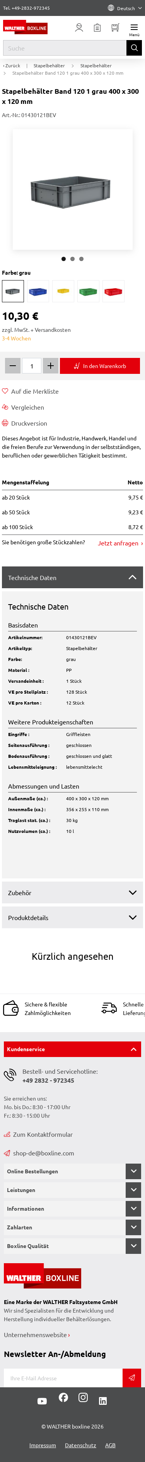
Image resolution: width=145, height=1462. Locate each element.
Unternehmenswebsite (35, 1334)
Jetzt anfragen (119, 543)
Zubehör (19, 892)
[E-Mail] (63, 1378)
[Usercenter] (79, 27)
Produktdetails (28, 917)
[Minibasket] (115, 27)
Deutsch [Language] (125, 8)
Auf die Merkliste (30, 391)
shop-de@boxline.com (39, 1153)
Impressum (42, 1444)
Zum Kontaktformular (38, 1134)
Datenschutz (80, 1444)
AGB (110, 1444)
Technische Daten (32, 577)
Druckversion (24, 423)
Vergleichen (23, 407)
